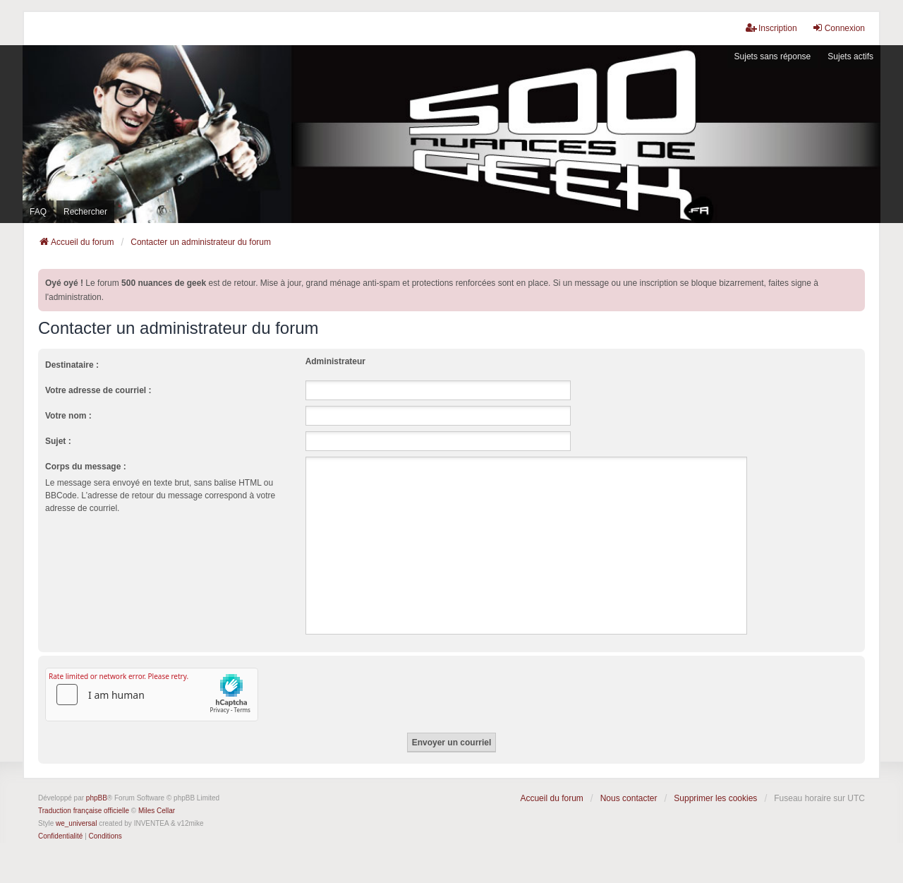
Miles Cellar (156, 811)
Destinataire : (72, 365)
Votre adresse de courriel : (98, 390)
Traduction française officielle (83, 811)
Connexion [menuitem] (838, 28)
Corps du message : (85, 466)
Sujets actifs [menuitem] (850, 56)
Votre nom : (68, 416)
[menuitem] (60, 836)
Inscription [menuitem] (771, 28)
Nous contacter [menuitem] (628, 798)
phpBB (96, 798)
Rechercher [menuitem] (85, 212)
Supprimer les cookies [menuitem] (715, 798)
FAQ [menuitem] (38, 212)
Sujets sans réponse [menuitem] (772, 56)
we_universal (76, 823)
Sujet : (58, 441)
